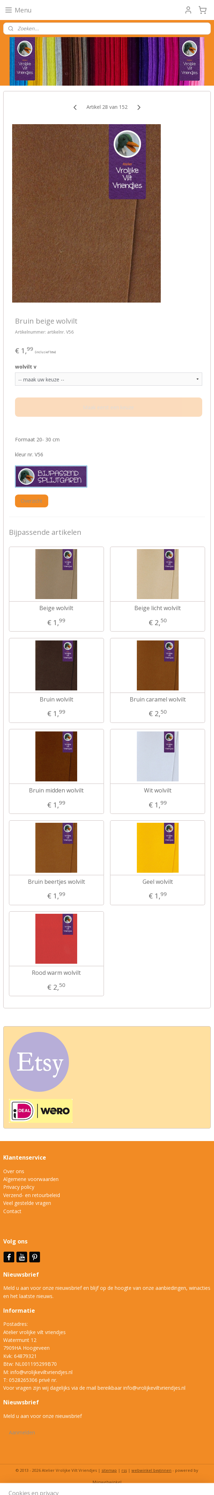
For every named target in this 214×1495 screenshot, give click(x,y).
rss (124, 1470)
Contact (12, 1211)
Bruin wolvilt (56, 699)
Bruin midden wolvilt (56, 790)
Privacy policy (18, 1187)
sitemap (109, 1470)
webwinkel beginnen (151, 1470)
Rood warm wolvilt (56, 972)
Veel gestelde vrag (24, 1203)
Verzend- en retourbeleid (31, 1195)
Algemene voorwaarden (31, 1179)
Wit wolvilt (157, 790)
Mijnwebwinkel (107, 1482)
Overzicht (32, 500)
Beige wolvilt (56, 608)
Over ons (13, 1171)
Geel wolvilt (158, 881)
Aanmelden (22, 1432)
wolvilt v (25, 366)
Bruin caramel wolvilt (158, 699)
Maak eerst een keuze (108, 407)
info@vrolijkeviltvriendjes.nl (41, 1372)
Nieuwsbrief (21, 1274)
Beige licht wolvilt (157, 608)
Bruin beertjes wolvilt (56, 881)
